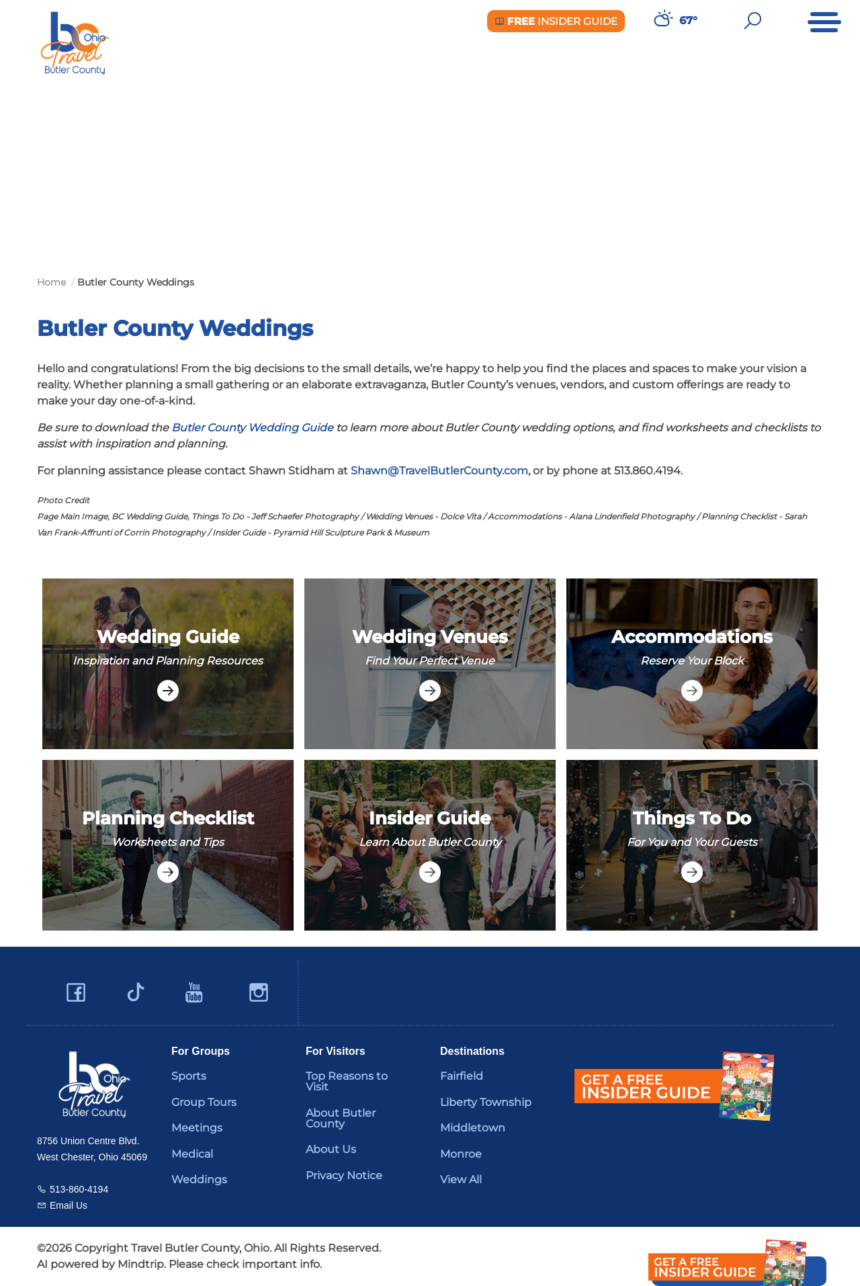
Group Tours (203, 1102)
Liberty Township (485, 1102)
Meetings (196, 1127)
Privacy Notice (344, 1175)
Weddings (199, 1179)
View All (461, 1179)
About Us (331, 1149)
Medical (192, 1154)
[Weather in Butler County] (661, 20)
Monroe (461, 1154)
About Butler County (341, 1118)
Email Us (68, 1205)
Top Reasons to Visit (347, 1081)
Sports (188, 1076)
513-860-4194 (79, 1189)
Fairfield (461, 1076)
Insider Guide (555, 21)
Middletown (472, 1127)
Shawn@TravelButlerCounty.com (439, 470)
